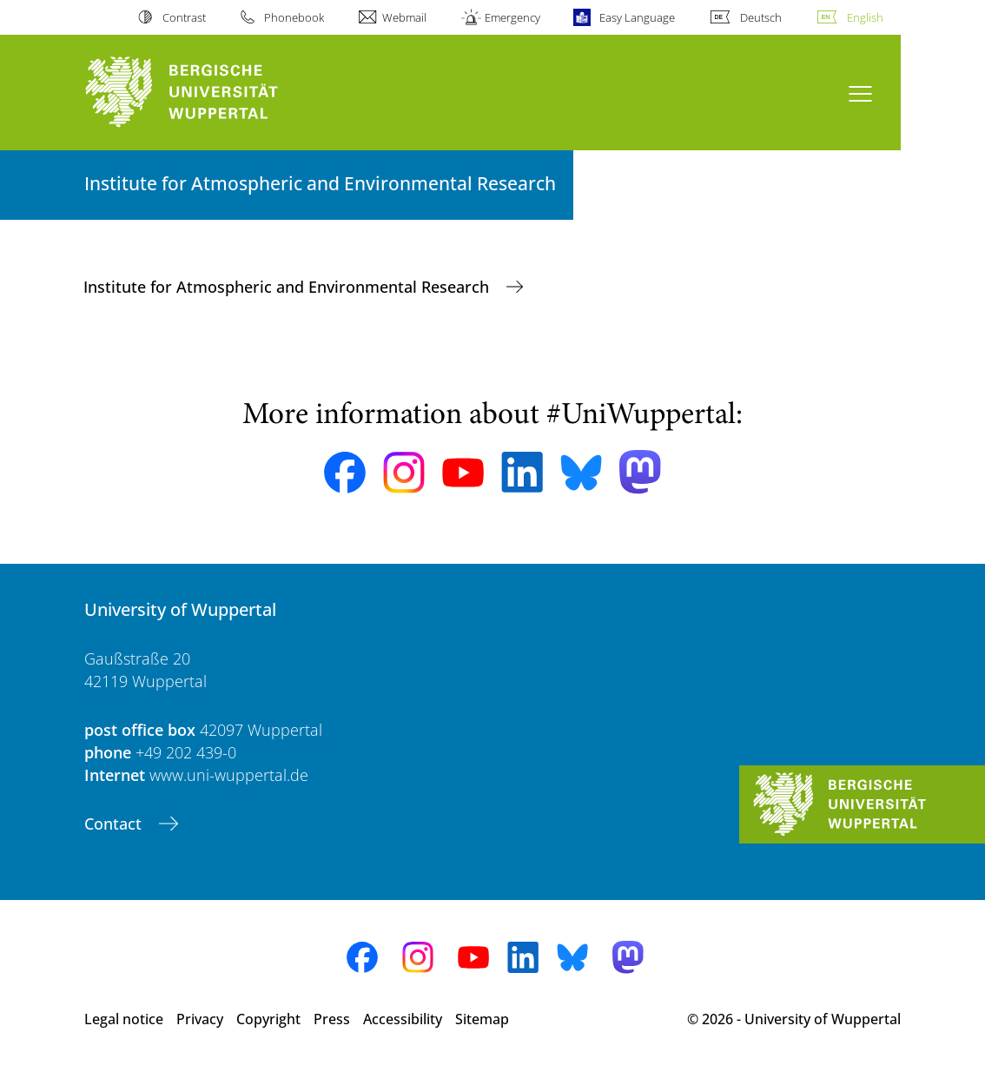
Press (332, 1019)
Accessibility (402, 1019)
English (865, 17)
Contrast (184, 17)
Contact (115, 823)
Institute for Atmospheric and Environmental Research (288, 286)
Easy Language (637, 17)
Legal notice (123, 1019)
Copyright (268, 1019)
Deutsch (761, 17)
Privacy (199, 1019)
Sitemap (482, 1019)
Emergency (512, 17)
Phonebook (294, 17)
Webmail (404, 17)
